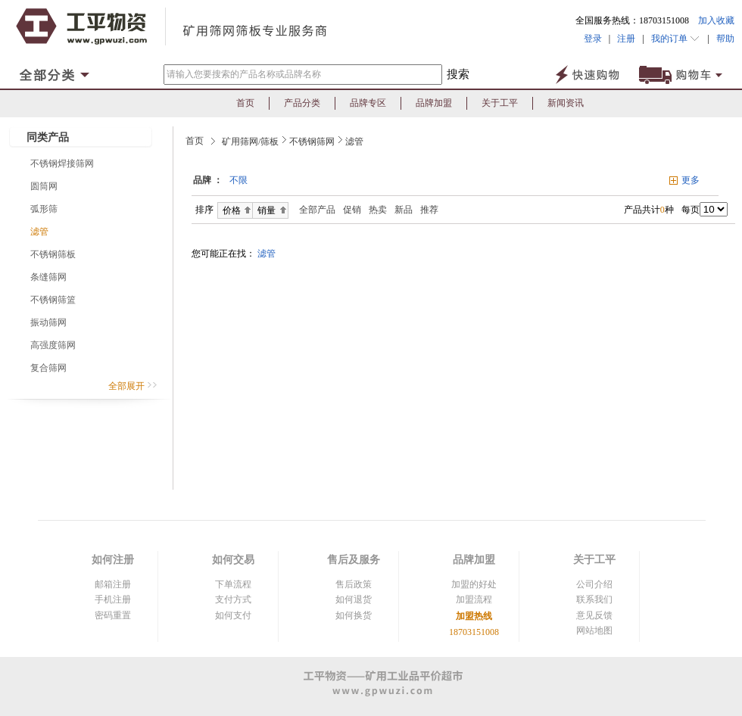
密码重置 (113, 615)
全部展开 (132, 386)
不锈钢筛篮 (53, 299)
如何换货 (353, 615)
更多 (690, 180)
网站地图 (594, 630)
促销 (352, 209)
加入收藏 (716, 20)
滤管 (39, 231)
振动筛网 (48, 322)
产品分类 (302, 103)
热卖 (378, 209)
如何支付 (233, 615)
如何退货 (353, 599)
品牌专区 (368, 103)
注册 (626, 38)
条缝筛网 (48, 277)
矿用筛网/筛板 (250, 141)
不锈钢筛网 (312, 141)
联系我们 (594, 599)
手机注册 (113, 599)
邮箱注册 (113, 584)
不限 (238, 180)
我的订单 (676, 38)
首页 (245, 103)
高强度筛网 (53, 345)
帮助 (721, 38)
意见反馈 (594, 615)
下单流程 (233, 584)
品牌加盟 (434, 103)
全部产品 (313, 209)
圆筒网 (44, 186)
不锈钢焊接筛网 (62, 163)
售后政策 (353, 584)
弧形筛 (44, 209)
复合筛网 (48, 368)
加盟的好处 (474, 584)
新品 (403, 209)
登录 (593, 38)
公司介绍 (594, 584)
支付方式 (233, 599)
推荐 (429, 209)
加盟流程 (474, 599)
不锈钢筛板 (53, 254)
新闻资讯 (565, 103)
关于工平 (500, 103)
